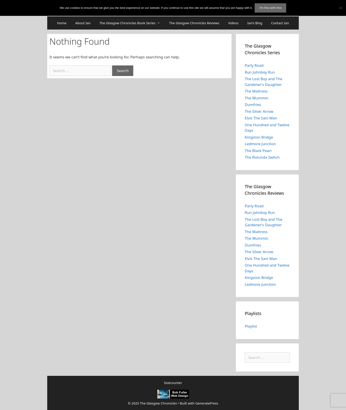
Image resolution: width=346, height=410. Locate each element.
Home (62, 23)
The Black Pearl (258, 150)
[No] (340, 8)
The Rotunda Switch (262, 157)
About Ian (82, 23)
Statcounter (173, 382)
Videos (233, 23)
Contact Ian (280, 23)
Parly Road (254, 65)
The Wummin (256, 97)
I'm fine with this (270, 8)
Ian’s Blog (254, 23)
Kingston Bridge (259, 137)
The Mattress (256, 91)
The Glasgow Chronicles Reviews (194, 23)
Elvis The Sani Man (261, 118)
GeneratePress (206, 403)
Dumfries (253, 104)
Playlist (251, 326)
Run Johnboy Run (260, 72)
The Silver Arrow (259, 111)
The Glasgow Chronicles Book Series (132, 23)
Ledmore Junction (260, 143)
